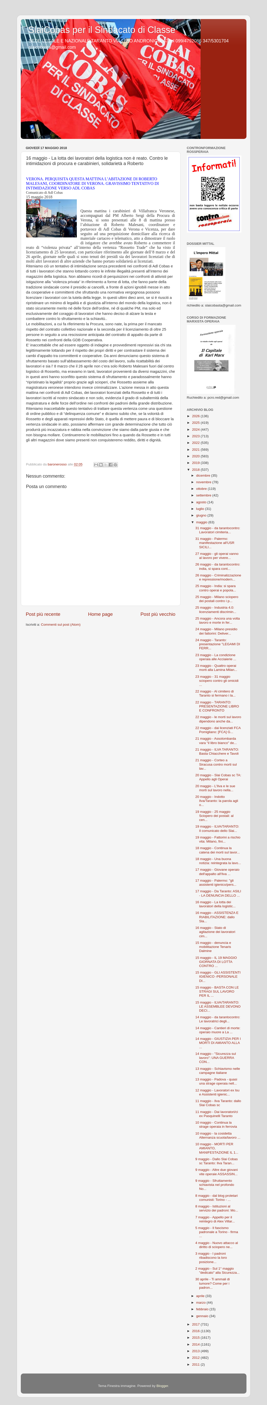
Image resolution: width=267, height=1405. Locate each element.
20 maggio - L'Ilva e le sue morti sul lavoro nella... (215, 788)
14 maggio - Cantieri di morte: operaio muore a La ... (217, 1030)
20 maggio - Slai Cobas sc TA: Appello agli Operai (218, 777)
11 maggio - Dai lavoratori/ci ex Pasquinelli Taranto (216, 1114)
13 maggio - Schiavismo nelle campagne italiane (217, 1071)
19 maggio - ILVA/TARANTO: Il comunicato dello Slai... (217, 828)
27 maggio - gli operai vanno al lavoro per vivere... (216, 556)
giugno (201, 515)
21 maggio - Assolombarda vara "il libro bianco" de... (216, 741)
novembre (204, 482)
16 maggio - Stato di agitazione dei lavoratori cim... (215, 932)
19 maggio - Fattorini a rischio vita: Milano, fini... (217, 839)
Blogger (162, 1386)
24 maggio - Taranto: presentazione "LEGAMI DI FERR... (217, 644)
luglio (200, 509)
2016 (196, 1331)
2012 (196, 1358)
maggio (202, 522)
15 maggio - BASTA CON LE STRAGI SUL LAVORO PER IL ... (217, 991)
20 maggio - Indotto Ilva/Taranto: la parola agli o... (216, 801)
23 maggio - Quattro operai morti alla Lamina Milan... (216, 668)
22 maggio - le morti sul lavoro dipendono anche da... (218, 719)
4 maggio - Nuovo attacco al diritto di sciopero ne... (216, 1245)
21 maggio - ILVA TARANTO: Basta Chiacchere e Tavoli (217, 751)
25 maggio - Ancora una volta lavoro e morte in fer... (217, 620)
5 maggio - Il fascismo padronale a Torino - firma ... (216, 1232)
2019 (196, 463)
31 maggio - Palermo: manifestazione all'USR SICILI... (214, 543)
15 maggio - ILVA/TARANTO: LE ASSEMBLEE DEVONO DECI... (218, 1006)
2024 (196, 429)
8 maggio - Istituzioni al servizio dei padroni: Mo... (216, 1208)
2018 (196, 470)
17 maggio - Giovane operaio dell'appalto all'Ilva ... (217, 872)
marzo (201, 1302)
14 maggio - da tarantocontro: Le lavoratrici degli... (217, 1019)
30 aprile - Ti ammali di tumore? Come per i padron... (212, 1283)
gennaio (202, 1316)
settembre (204, 495)
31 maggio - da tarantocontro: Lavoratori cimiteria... (217, 530)
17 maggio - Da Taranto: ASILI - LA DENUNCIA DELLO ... (218, 893)
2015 (196, 1337)
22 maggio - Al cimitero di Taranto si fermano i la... (215, 693)
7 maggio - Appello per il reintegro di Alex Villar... (215, 1219)
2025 (196, 423)
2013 (196, 1351)
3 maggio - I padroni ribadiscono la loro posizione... (211, 1258)
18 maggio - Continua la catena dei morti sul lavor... (217, 850)
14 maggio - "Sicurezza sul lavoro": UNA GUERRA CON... (215, 1058)
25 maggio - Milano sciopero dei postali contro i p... (216, 599)
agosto (201, 502)
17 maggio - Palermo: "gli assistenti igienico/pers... (215, 882)
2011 (196, 1364)
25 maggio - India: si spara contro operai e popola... (215, 588)
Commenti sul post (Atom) (61, 624)
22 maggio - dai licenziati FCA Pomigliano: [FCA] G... (218, 730)
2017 (196, 1324)
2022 (196, 443)
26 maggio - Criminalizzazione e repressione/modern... (218, 577)
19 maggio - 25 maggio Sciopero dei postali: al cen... (214, 816)
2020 (196, 456)
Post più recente (43, 614)
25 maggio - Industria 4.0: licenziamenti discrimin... (215, 609)
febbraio (203, 1309)
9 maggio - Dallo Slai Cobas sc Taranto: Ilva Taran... (216, 1161)
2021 (196, 449)
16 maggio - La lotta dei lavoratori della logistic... (215, 904)
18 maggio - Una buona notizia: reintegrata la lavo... (218, 861)
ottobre (202, 489)
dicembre (203, 475)
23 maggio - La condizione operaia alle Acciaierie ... (215, 657)
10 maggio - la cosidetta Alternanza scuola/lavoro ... (217, 1135)
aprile (201, 1296)
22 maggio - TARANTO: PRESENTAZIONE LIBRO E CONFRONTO (217, 706)
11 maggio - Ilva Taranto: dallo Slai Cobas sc (218, 1103)
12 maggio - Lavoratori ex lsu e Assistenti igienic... (217, 1092)
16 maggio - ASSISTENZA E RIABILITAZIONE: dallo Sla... (216, 917)
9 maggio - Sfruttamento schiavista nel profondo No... (214, 1185)
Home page (100, 614)
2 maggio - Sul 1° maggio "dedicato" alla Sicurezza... (217, 1270)
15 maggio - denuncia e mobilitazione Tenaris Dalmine (213, 947)
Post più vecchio (157, 614)
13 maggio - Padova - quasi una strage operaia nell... (216, 1081)
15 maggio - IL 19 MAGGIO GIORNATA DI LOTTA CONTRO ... (216, 962)
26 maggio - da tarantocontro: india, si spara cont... (217, 566)
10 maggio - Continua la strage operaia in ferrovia (216, 1124)
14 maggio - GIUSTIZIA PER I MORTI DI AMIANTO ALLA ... (218, 1043)
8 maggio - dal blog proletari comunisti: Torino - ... (216, 1198)
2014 (196, 1344)
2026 (196, 416)
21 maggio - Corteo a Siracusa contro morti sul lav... (216, 764)
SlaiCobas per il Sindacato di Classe (101, 30)
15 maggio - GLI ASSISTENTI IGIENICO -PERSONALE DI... (218, 976)
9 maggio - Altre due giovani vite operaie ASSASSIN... (216, 1172)
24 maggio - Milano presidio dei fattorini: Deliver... (216, 631)
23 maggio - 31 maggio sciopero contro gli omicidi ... (216, 681)
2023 (196, 436)
